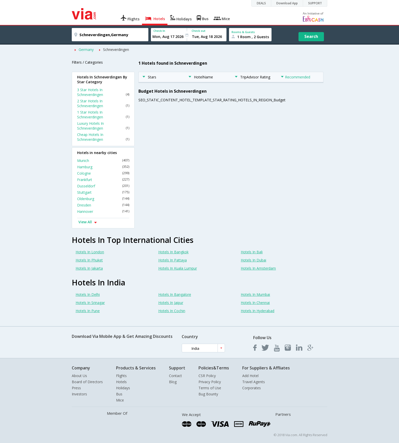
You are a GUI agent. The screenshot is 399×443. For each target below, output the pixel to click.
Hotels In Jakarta (89, 268)
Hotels (121, 381)
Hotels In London (90, 252)
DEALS (261, 3)
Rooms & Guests (243, 32)
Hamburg (103, 166)
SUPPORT (315, 3)
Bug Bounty (208, 394)
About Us (79, 375)
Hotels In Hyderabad (257, 310)
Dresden (103, 205)
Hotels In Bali (252, 252)
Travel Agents (253, 381)
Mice (120, 400)
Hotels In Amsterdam (258, 268)
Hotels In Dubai (253, 260)
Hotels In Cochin (171, 310)
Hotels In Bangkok (173, 252)
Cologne (103, 173)
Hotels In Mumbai (255, 294)
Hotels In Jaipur (170, 302)
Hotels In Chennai (255, 302)
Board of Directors (87, 381)
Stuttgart (103, 192)
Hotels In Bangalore (174, 294)
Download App (287, 3)
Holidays (123, 387)
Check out (198, 31)
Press (76, 387)
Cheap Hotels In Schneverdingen (103, 137)
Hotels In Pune (88, 310)
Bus (119, 394)
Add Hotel (250, 375)
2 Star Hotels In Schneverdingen (103, 103)
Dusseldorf (103, 186)
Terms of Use (209, 387)
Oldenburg (103, 198)
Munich (103, 160)
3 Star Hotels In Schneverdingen (103, 92)
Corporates (251, 387)
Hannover (103, 211)
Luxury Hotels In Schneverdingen (103, 126)
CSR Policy (207, 375)
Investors (79, 394)
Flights (121, 375)
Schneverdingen (116, 49)
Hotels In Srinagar (90, 302)
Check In (159, 31)
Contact (175, 375)
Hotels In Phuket (89, 260)
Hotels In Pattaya (172, 260)
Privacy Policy (209, 381)
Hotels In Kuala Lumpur (177, 268)
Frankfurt (103, 179)
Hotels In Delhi (88, 294)
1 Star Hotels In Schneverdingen (103, 114)
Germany (86, 49)
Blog (173, 381)
